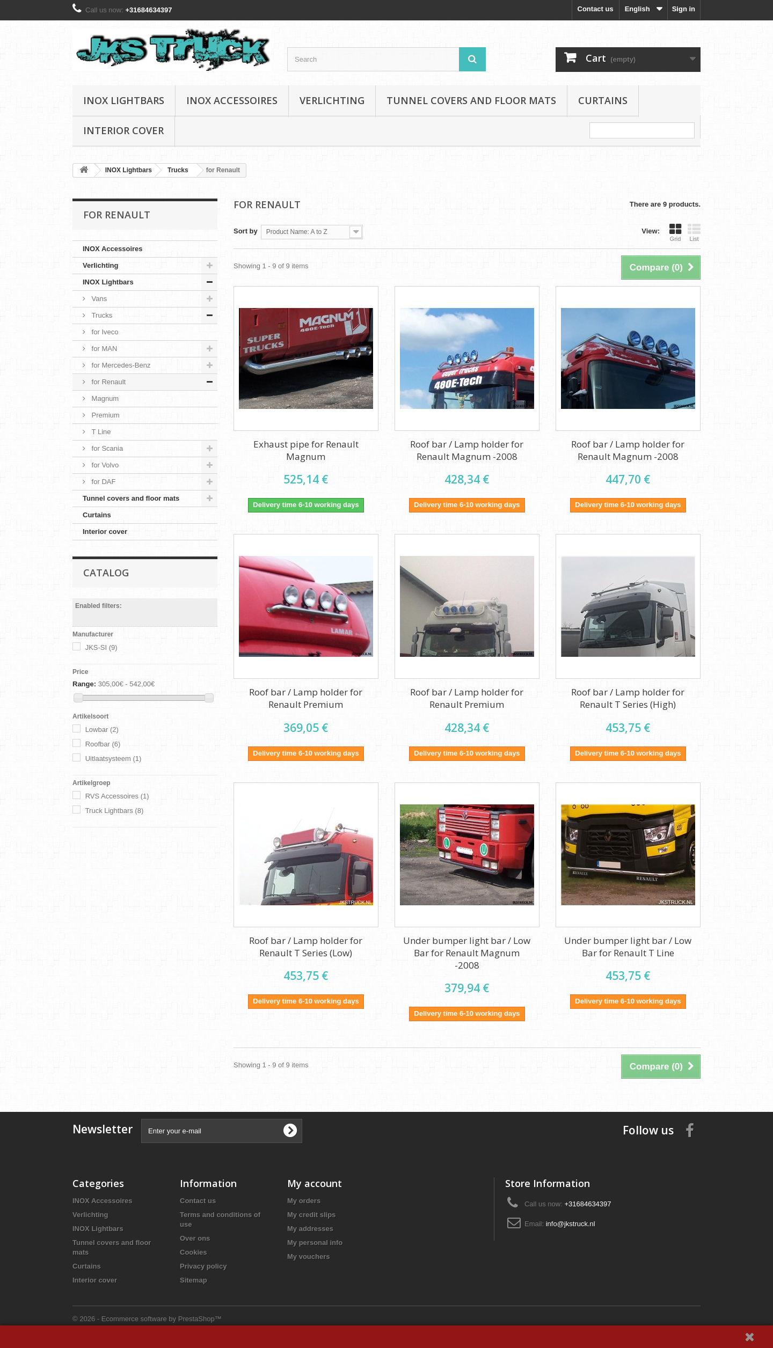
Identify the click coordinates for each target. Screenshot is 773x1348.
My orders (303, 1201)
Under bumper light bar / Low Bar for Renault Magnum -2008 (466, 952)
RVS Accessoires (117, 796)
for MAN (103, 349)
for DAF (102, 482)
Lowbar (102, 730)
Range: (84, 684)
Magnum (104, 398)
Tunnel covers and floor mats (471, 100)
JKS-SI (101, 647)
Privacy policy (203, 1266)
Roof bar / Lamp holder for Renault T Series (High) (627, 698)
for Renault (108, 382)
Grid (675, 232)
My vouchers (308, 1256)
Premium (105, 415)
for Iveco (104, 332)
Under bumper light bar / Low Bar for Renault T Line (627, 946)
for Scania (106, 448)
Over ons (195, 1238)
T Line (100, 432)
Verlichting (332, 100)
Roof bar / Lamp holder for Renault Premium (305, 698)
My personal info (314, 1243)
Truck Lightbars (114, 811)
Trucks (101, 315)
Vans (98, 299)
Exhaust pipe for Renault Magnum (306, 450)
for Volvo (104, 465)
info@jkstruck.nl (570, 1224)
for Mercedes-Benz (120, 365)
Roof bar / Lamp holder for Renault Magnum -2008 (466, 450)
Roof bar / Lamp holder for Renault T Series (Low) (305, 946)
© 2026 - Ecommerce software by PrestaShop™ (147, 1319)
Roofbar (103, 744)
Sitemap (193, 1280)
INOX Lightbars (123, 100)
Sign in (683, 9)
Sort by (246, 231)
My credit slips (311, 1215)
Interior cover (123, 130)
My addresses (310, 1229)
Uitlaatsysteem (113, 758)
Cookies (193, 1252)
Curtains (603, 100)
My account (314, 1183)
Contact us (596, 9)
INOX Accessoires (232, 100)
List (694, 232)
